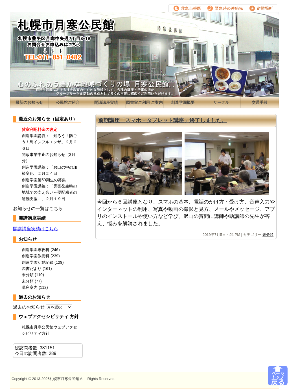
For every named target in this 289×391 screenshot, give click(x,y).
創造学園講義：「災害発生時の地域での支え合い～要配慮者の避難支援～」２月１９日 (49, 192)
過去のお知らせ (29, 307)
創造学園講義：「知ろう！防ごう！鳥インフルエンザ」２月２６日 (49, 142)
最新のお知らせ (29, 102)
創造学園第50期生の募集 (44, 180)
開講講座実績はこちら (35, 228)
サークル (221, 102)
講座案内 (30, 287)
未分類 (267, 235)
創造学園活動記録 (37, 262)
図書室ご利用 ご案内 (144, 102)
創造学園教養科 (35, 256)
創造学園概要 (183, 102)
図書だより (31, 268)
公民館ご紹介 (68, 102)
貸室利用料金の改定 (39, 129)
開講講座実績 (106, 102)
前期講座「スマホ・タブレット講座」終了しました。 (162, 120)
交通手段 (260, 102)
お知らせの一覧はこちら (38, 208)
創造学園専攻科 (35, 249)
